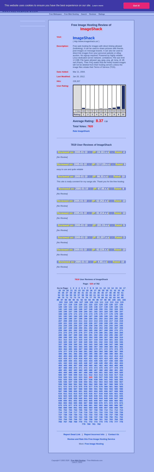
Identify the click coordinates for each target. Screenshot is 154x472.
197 (75, 318)
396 (96, 354)
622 (121, 393)
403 (65, 356)
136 (96, 307)
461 (96, 365)
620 (111, 393)
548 (75, 382)
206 (121, 318)
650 (65, 400)
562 (80, 384)
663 (65, 403)
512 (90, 375)
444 (75, 363)
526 (96, 377)
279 (96, 332)
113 (111, 302)
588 (80, 389)
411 (106, 356)
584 (60, 389)
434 (90, 361)
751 (116, 417)
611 (65, 393)
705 (80, 410)
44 (94, 293)
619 (106, 393)
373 (111, 349)
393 (80, 354)
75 (83, 297)
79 (98, 297)
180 (121, 314)
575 (80, 386)
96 (97, 300)
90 (74, 300)
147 (85, 309)
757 (80, 419)
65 (110, 295)
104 (66, 302)
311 (60, 340)
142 (60, 309)
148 (90, 309)
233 (60, 325)
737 (111, 415)
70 (63, 297)
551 (90, 382)
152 (111, 309)
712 (116, 410)
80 (102, 297)
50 (118, 293)
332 (101, 342)
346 (106, 344)
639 (75, 398)
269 (111, 330)
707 (90, 410)
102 (124, 300)
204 (111, 318)
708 (96, 410)
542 (111, 379)
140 (116, 307)
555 (111, 382)
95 (93, 300)
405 (75, 356)
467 (60, 368)
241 (101, 325)
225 (85, 323)
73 (75, 297)
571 (60, 386)
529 (111, 377)
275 (75, 332)
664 (70, 403)
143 (65, 309)
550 (85, 382)
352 (70, 347)
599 (70, 391)
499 (90, 372)
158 (75, 311)
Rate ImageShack (81, 131)
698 (111, 408)
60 (91, 295)
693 (85, 408)
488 (101, 370)
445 (80, 363)
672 (111, 403)
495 (70, 372)
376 (60, 351)
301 (75, 337)
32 (115, 290)
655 (90, 400)
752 (121, 417)
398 (106, 354)
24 (83, 290)
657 (101, 400)
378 (70, 351)
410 (101, 356)
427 (121, 358)
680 (85, 405)
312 (65, 340)
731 (80, 415)
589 (85, 389)
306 (101, 337)
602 (85, 391)
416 (65, 358)
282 (111, 332)
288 (75, 335)
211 (80, 321)
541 (106, 379)
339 (70, 344)
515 (106, 375)
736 (106, 415)
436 (101, 361)
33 (119, 290)
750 (111, 417)
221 (65, 323)
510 (80, 375)
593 (106, 389)
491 (116, 370)
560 (70, 384)
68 (122, 295)
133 (80, 307)
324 (60, 342)
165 (111, 311)
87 (62, 300)
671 (106, 403)
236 (75, 325)
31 (111, 290)
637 (65, 398)
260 (65, 330)
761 (101, 419)
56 (75, 295)
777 (116, 422)
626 (75, 396)
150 (101, 309)
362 (121, 347)
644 (101, 398)
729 (70, 415)
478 (116, 368)
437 (106, 361)
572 (65, 386)
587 (75, 389)
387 (116, 351)
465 (116, 365)
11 (100, 288)
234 (65, 325)
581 (111, 386)
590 (90, 389)
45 (98, 293)
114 (117, 302)
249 (75, 328)
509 (75, 375)
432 (80, 361)
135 (90, 307)
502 (106, 372)
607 (111, 391)
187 (90, 316)
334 (111, 342)
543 (116, 379)
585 (65, 389)
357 (96, 347)
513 (96, 375)
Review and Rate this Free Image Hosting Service (91, 439)
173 (85, 314)
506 (60, 375)
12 (105, 288)
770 (80, 422)
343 (90, 344)
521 (70, 377)
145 (75, 309)
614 (80, 393)
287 (70, 335)
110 (96, 302)
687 (121, 405)
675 (60, 405)
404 (70, 356)
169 (65, 314)
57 (79, 295)
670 (101, 403)
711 (111, 410)
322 (116, 340)
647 (116, 398)
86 (58, 300)
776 (111, 422)
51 (122, 293)
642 (90, 398)
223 (75, 323)
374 (116, 349)
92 (82, 300)
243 (111, 325)
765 (121, 419)
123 (96, 304)
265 (90, 330)
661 (121, 400)
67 (118, 295)
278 (90, 332)
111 (101, 302)
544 (121, 379)
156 (65, 311)
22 (75, 290)
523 (80, 377)
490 (111, 370)
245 (121, 325)
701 (60, 410)
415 (60, 358)
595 (116, 389)
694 (90, 408)
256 (111, 328)
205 (116, 318)
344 (96, 344)
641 (85, 398)
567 (106, 384)
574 (75, 386)
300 (70, 337)
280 (101, 332)
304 (90, 337)
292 (96, 335)
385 (106, 351)
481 (65, 370)
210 (75, 321)
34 (123, 290)
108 (86, 302)
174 (90, 314)
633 (111, 396)
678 (75, 405)
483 (75, 370)
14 (112, 288)
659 (111, 400)
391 (70, 354)
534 (70, 379)
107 (81, 302)
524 (85, 377)
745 (85, 417)
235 (70, 325)
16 (120, 288)
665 (75, 403)
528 (106, 377)
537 (85, 379)
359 (106, 347)
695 (96, 408)
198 (80, 318)
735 (101, 415)
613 (75, 393)
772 (90, 422)
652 (75, 400)
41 (83, 293)
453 (121, 363)
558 (60, 384)
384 (101, 351)
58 (83, 295)
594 (111, 389)
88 (66, 300)
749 (106, 417)
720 (90, 412)
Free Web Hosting (71, 14)
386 (111, 351)
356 (90, 347)
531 (121, 377)
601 (80, 391)
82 (110, 297)
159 (80, 311)
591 (96, 389)
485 (85, 370)
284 (121, 332)
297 (121, 335)
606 (106, 391)
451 (111, 363)
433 (85, 361)
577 (90, 386)
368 (85, 349)
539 (96, 379)
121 (85, 304)
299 (65, 337)
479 (121, 368)
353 (75, 347)
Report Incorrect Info (94, 434)
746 (90, 417)
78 (94, 297)
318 (96, 340)
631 (101, 396)
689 (65, 408)
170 (70, 314)
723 (106, 412)
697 (106, 408)
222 (70, 323)
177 (106, 314)
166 (116, 311)
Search (84, 14)
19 (63, 290)
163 (101, 311)
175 (96, 314)
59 (87, 295)
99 (109, 300)
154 (121, 309)
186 (85, 316)
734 (96, 415)
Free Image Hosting (94, 444)
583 (121, 386)
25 (87, 290)
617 (96, 393)
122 (90, 304)
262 (75, 330)
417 (70, 358)
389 (60, 354)
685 (111, 405)
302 (80, 337)
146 (80, 309)
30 (107, 290)
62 (98, 295)
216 (106, 321)
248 (70, 328)
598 (65, 391)
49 (114, 293)
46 (102, 293)
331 (96, 342)
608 (116, 391)
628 (85, 396)
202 (101, 318)
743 (75, 417)
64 (106, 295)
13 (108, 288)
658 (106, 400)
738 (116, 415)
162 (96, 311)
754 (65, 419)
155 (60, 311)
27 (95, 290)
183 (70, 316)
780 (88, 424)
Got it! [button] (136, 5)
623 (60, 396)
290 (85, 335)
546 (65, 382)
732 (85, 415)
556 (116, 382)
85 (122, 297)
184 (75, 316)
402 (60, 356)
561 (75, 384)
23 (79, 290)
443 (70, 363)
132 (75, 307)
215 (101, 321)
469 (70, 368)
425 (111, 358)
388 (121, 351)
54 (67, 295)
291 (90, 335)
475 (101, 368)
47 (106, 293)
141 (121, 307)
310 (121, 337)
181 (60, 316)
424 (106, 358)
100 (114, 300)
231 (116, 323)
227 (96, 323)
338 (65, 344)
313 (70, 340)
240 (96, 325)
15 (116, 288)
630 (96, 396)
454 (60, 365)
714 (60, 412)
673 (116, 403)
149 (96, 309)
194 (60, 318)
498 (85, 372)
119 (75, 304)
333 (106, 342)
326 (70, 342)
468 (65, 368)
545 (60, 382)
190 (106, 316)
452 (116, 363)
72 (71, 297)
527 (101, 377)
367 (80, 349)
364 (65, 349)
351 (65, 347)
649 (60, 400)
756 (75, 419)
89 (70, 300)
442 (65, 363)
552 (96, 382)
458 (80, 365)
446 (85, 363)
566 (101, 384)
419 (80, 358)
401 (121, 354)
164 (106, 311)
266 (96, 330)
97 (101, 300)
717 (75, 412)
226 (90, 323)
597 (60, 391)
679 (80, 405)
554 (106, 382)
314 (75, 340)
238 (85, 325)
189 (101, 316)
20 (67, 290)
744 (80, 417)
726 (121, 412)
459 (85, 365)
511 (85, 375)
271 (121, 330)
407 (85, 356)
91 (78, 300)
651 (70, 400)
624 (65, 396)
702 (65, 410)
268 (106, 330)
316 (85, 340)
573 (70, 386)
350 (60, 347)
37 (67, 293)
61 (94, 295)
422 (96, 358)
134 (85, 307)
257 (116, 328)
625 (70, 396)
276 (80, 332)
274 (70, 332)
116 (60, 304)
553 (101, 382)
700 (121, 408)
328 (80, 342)
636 (60, 398)
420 (85, 358)
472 (85, 368)
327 (75, 342)
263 (80, 330)
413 (116, 356)
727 (60, 415)
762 (106, 419)
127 (116, 304)
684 (106, 405)
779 (83, 424)
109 (91, 302)
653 (80, 400)
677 (70, 405)
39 (75, 293)
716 (70, 412)
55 (71, 295)
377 (65, 351)
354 (80, 347)
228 (101, 323)
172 (80, 314)
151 (106, 309)
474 (96, 368)
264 (85, 330)
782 (99, 424)
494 (65, 372)
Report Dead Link (71, 434)
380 (80, 351)
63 (102, 295)
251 (85, 328)
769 (75, 422)
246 (60, 328)
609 (121, 391)
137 (101, 307)
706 (85, 410)
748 (101, 417)
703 (70, 410)
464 (111, 365)
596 (121, 389)
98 (105, 300)
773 (96, 422)
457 (75, 365)
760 (96, 419)
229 (106, 323)
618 (101, 393)
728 (65, 415)
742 (70, 417)
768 (70, 422)
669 (96, 403)
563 (85, 384)
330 (90, 342)
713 (121, 410)
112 (106, 302)
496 (75, 372)
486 (90, 370)
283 (116, 332)
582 (116, 386)
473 (90, 368)
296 (116, 335)
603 (90, 391)
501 (101, 372)
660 (116, 400)
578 (96, 386)
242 (106, 325)
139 (111, 307)
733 (90, 415)
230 (111, 323)
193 (121, 316)
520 (65, 377)
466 (121, 365)
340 (75, 344)
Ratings (101, 14)
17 (124, 288)
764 (116, 419)
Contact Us (113, 434)
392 (75, 354)
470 (75, 368)
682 (96, 405)
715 (65, 412)
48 (110, 293)
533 (65, 379)
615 (85, 393)
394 (85, 354)
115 (122, 302)
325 (65, 342)
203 (106, 318)
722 (101, 412)
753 (60, 419)
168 (60, 314)
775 (106, 422)
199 (85, 318)
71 (67, 297)
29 (103, 290)
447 (90, 363)
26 (91, 290)
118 (70, 304)
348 (116, 344)
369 (90, 349)
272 (60, 332)
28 (99, 290)
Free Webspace (55, 14)
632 (106, 396)
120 (80, 304)
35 (59, 293)
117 (65, 304)
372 (106, 349)
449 (101, 363)
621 (116, 393)
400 (116, 354)
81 (106, 297)
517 (116, 375)
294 (106, 335)
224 (80, 323)
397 (101, 354)
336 (121, 342)
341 (80, 344)
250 (80, 328)
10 (97, 288)
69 (59, 297)
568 (111, 384)
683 (101, 405)
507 (65, 375)
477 (111, 368)
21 (71, 290)
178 (111, 314)
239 (90, 325)
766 (60, 422)
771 (85, 422)
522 (75, 377)
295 (111, 335)
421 (90, 358)
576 (85, 386)
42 (87, 293)
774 (101, 422)
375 (121, 349)
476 (106, 368)
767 (65, 422)
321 (111, 340)
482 (70, 370)
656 (96, 400)
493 (60, 372)
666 (80, 403)
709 (101, 410)
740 (60, 417)
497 (80, 372)
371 (101, 349)
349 (121, 344)
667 (85, 403)
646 (111, 398)
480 (60, 370)
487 (96, 370)
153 (116, 309)
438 (111, 361)
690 (70, 408)
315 (80, 340)
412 (111, 356)
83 (114, 297)
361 (116, 347)
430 (70, 361)
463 (106, 365)
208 (65, 321)
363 (60, 349)
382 (90, 351)
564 (90, 384)
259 (60, 330)
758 (85, 419)
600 (75, 391)
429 (65, 361)
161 (90, 311)
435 (96, 361)
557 (121, 382)
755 (70, 419)
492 (121, 370)
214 (96, 321)
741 (65, 417)
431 (75, 361)
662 (60, 403)
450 (106, 363)
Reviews (93, 14)
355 (85, 347)
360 (111, 347)
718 (80, 412)
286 (65, 335)
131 (70, 307)
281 (106, 332)
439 (116, 361)
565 (96, 384)
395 (90, 354)
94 (89, 300)
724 (111, 412)
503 (111, 372)
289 (80, 335)
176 (101, 314)
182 (65, 316)
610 (60, 393)
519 (60, 377)
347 (111, 344)
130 (65, 307)
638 (70, 398)
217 (111, 321)
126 (111, 304)
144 (70, 309)
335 (116, 342)
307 (106, 337)
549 (80, 382)
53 (63, 295)
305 (96, 337)
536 (80, 379)
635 (121, 396)
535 (75, 379)
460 (90, 365)
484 (80, 370)
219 (121, 321)
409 (96, 356)
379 (75, 351)
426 (116, 358)
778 (121, 422)
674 (121, 403)
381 (85, 351)
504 (116, 372)
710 (106, 410)
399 (111, 354)
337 (60, 344)
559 (65, 384)
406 (80, 356)
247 (65, 328)
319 (101, 340)
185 (80, 316)
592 (101, 389)
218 (116, 321)
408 (90, 356)
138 (106, 307)
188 (96, 316)
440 (121, 361)
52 (59, 295)
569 (116, 384)
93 (85, 300)
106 (76, 302)
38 (71, 293)
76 (87, 297)
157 (70, 311)
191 (111, 316)
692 (80, 408)
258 (121, 328)
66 (114, 295)
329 (85, 342)
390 (65, 354)
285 (60, 335)
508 (70, 375)
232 (121, 323)
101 (119, 300)
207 (60, 321)
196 (70, 318)
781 (94, 424)
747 (96, 417)
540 (101, 379)
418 (75, 358)
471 (80, 368)
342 (85, 344)
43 (91, 293)
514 (101, 375)
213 (90, 321)
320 (106, 340)
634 (116, 396)
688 (60, 408)
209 (70, 321)
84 (118, 297)
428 (60, 361)
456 (70, 365)
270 (116, 330)
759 (90, 419)
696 (101, 408)
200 (90, 318)
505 (121, 372)
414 (121, 356)
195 (65, 318)
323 (121, 340)
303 (85, 337)
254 (101, 328)
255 (106, 328)
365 (70, 349)
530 (116, 377)
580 (106, 386)
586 (70, 389)
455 (65, 365)
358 (101, 347)
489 (106, 370)
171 (75, 314)
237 (80, 325)
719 (85, 412)
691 (75, 408)
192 (116, 316)
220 (60, 323)
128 (121, 304)
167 (121, 311)
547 (70, 382)
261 (70, 330)
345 (101, 344)
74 (79, 297)
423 (101, 358)
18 (59, 290)
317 (90, 340)
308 (111, 337)
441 (60, 363)
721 (96, 412)
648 (121, 398)
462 (101, 365)
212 (85, 321)
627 (80, 396)
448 (96, 363)
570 (121, 384)
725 (116, 412)
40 (79, 293)
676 (65, 405)
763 (111, 419)
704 (75, 410)
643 (96, 398)
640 (80, 398)
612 (70, 393)
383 (96, 351)
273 (65, 332)
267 (101, 330)
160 (85, 311)
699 (116, 408)
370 (96, 349)
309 (116, 337)
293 (101, 335)
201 (96, 318)
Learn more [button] (97, 5)
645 (106, 398)
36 (63, 293)
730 (75, 415)
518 (121, 375)
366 (75, 349)
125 (106, 304)
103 (60, 302)
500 (96, 372)
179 (116, 314)
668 (90, 403)
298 (60, 337)
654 (85, 400)
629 (90, 396)
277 (85, 332)
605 (101, 391)
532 (60, 379)
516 (111, 375)
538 (90, 379)
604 (96, 391)
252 (90, 328)
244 (116, 325)
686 (116, 405)
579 (101, 386)
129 (60, 307)
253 (96, 328)
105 (71, 302)
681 (90, 405)
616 (90, 393)
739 (121, 415)
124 (101, 304)
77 (91, 297)
